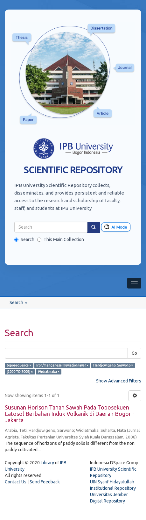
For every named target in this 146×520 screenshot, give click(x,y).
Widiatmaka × (48, 372)
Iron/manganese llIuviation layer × (62, 365)
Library (47, 462)
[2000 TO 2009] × (20, 372)
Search (24, 239)
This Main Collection (60, 239)
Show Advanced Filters (118, 380)
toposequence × (19, 365)
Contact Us (15, 481)
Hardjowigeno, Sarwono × (113, 365)
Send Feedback (45, 481)
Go (134, 353)
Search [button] (18, 302)
